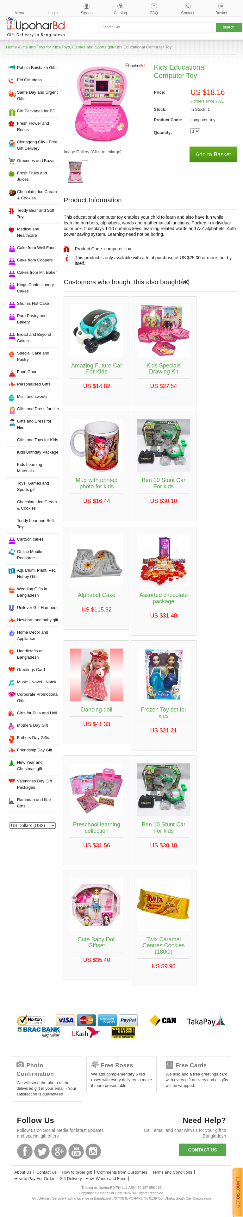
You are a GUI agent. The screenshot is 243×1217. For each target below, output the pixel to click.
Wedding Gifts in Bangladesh (32, 592)
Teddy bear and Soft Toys (35, 523)
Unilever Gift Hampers (37, 607)
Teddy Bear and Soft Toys (35, 213)
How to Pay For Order (34, 1178)
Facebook (25, 1151)
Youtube (76, 1151)
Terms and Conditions (172, 1172)
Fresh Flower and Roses (33, 126)
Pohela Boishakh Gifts (37, 67)
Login (53, 13)
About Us (23, 1172)
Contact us (202, 1149)
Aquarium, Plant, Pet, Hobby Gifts (36, 573)
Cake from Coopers (35, 260)
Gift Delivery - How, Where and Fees (92, 1178)
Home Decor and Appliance (32, 635)
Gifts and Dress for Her (38, 408)
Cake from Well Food (36, 247)
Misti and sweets (32, 396)
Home (11, 47)
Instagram (93, 1151)
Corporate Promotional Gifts (38, 697)
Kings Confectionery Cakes (35, 287)
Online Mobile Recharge (29, 554)
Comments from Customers (122, 1172)
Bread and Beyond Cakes (34, 337)
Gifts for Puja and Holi (37, 713)
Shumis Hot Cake (33, 303)
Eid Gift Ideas (29, 80)
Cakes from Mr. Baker (37, 272)
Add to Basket (213, 154)
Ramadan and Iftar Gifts (34, 802)
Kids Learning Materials (29, 467)
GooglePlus (59, 1151)
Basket (221, 13)
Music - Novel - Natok (36, 682)
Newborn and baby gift (37, 620)
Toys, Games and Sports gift (87, 47)
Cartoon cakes (30, 539)
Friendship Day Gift (34, 750)
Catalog (120, 13)
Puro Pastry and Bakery (32, 318)
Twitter (42, 1151)
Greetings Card (31, 669)
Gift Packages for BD (36, 111)
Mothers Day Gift (32, 725)
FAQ (154, 13)
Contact (187, 13)
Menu (19, 13)
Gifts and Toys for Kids (39, 47)
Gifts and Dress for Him (34, 424)
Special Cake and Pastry (33, 356)
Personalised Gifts (34, 384)
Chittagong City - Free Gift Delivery (37, 145)
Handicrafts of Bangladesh (29, 654)
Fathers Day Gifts (33, 737)
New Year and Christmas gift (30, 765)
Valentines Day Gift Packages (34, 784)
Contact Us (46, 1172)
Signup (86, 13)
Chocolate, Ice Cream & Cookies (37, 194)
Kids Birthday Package (38, 452)
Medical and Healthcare (28, 232)
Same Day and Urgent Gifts (37, 95)
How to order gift (77, 1172)
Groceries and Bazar (36, 160)
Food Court (27, 371)
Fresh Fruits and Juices (32, 176)
